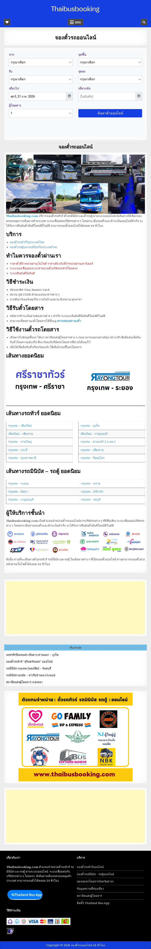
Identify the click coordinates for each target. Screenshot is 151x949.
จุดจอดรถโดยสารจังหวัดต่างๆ (95, 881)
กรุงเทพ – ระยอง (18, 483)
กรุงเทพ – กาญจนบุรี (20, 499)
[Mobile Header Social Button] (7, 22)
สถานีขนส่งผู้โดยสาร (89, 896)
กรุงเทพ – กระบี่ (17, 450)
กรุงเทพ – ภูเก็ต (89, 425)
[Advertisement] (75, 607)
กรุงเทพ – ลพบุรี (91, 499)
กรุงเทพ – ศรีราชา (92, 491)
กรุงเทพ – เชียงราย (92, 450)
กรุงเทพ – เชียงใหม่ (20, 425)
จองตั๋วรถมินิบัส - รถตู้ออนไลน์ (95, 874)
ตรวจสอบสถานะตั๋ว (69, 321)
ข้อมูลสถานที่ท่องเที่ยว (90, 888)
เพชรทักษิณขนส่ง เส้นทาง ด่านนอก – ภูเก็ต (32, 655)
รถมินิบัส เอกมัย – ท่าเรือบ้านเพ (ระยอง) (30, 675)
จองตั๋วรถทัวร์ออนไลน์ (90, 867)
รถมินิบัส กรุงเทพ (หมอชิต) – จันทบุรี (28, 668)
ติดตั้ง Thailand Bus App (93, 903)
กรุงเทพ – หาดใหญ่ (20, 441)
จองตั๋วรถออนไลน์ (75, 147)
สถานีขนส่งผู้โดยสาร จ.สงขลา (24, 682)
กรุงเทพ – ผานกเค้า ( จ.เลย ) (97, 441)
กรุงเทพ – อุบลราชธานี (22, 458)
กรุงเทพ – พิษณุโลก (92, 458)
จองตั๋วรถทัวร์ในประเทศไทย (27, 242)
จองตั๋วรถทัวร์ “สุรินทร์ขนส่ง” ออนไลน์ (29, 661)
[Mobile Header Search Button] (144, 22)
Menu (78, 22)
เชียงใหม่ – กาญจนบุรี (93, 434)
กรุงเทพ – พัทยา (18, 491)
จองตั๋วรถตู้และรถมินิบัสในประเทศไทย (33, 247)
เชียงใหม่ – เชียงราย (20, 434)
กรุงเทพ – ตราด (90, 483)
